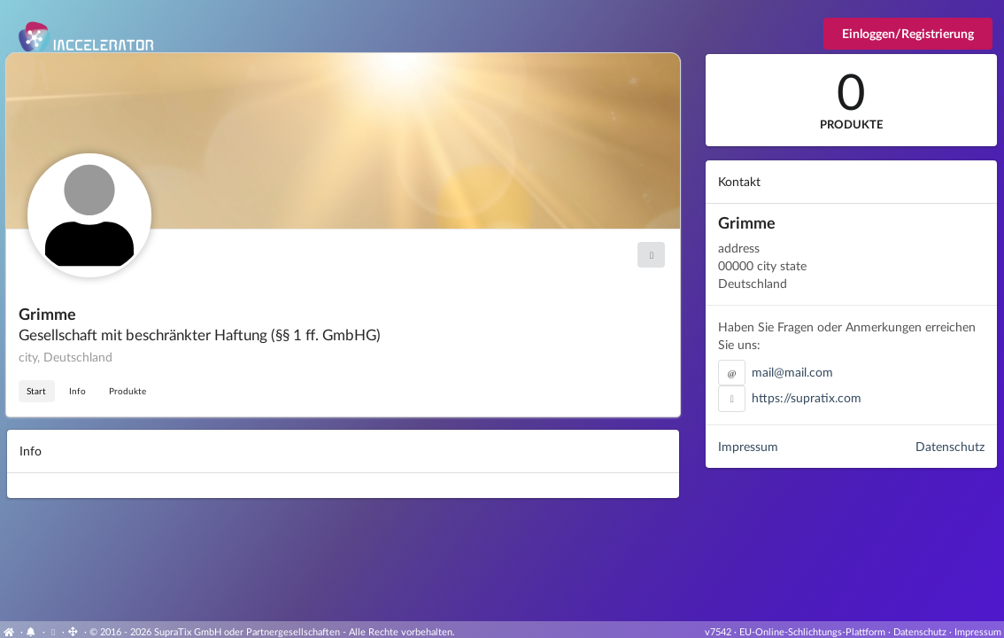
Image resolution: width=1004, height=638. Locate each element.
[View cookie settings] (53, 631)
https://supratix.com (806, 397)
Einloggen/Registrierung (908, 33)
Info (77, 390)
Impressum (748, 446)
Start (36, 390)
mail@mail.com (792, 371)
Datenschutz (950, 446)
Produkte (127, 390)
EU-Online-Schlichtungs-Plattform (812, 631)
